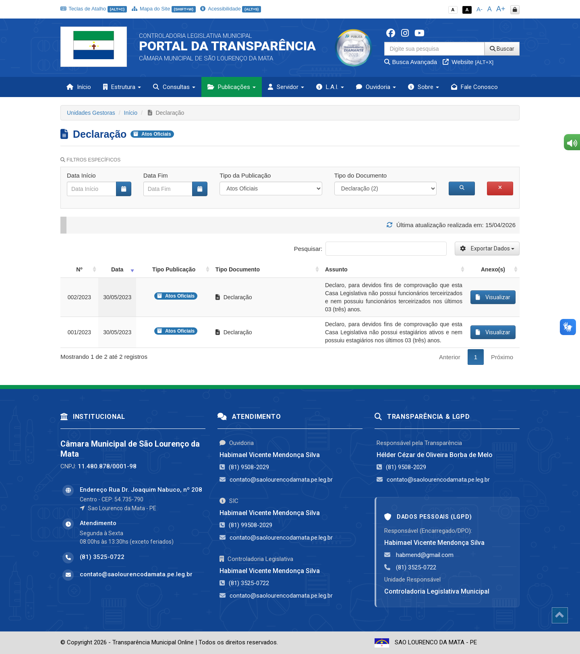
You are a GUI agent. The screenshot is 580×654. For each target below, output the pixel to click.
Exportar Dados (487, 248)
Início (78, 87)
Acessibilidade (230, 9)
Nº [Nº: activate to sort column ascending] (79, 269)
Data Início (81, 175)
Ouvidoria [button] (376, 87)
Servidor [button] (286, 87)
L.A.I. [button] (330, 87)
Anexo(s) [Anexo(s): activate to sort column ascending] (493, 269)
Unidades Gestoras (91, 113)
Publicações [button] (231, 87)
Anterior (449, 357)
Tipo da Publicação (245, 175)
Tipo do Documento (360, 175)
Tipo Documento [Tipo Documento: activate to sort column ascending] (237, 269)
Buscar (502, 49)
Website (468, 61)
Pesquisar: (370, 249)
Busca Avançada (410, 61)
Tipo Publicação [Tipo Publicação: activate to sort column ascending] (173, 269)
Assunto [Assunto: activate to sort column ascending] (336, 269)
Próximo (502, 357)
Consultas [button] (174, 87)
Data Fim (155, 175)
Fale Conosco (474, 87)
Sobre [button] (423, 87)
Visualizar (493, 297)
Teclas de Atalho (93, 9)
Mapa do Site (164, 9)
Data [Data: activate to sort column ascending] (117, 269)
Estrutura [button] (122, 87)
